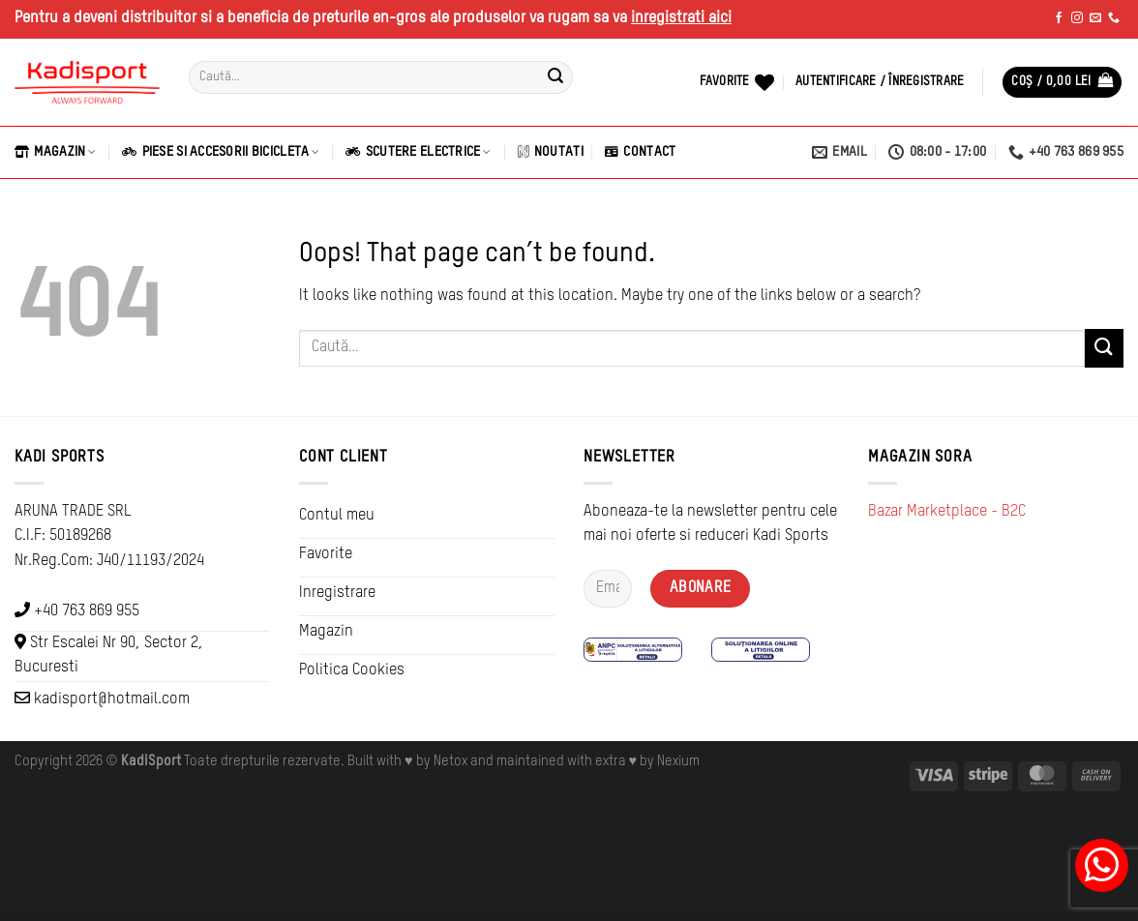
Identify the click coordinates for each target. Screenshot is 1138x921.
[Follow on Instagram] (1077, 18)
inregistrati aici (681, 18)
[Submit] (555, 77)
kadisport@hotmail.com (112, 699)
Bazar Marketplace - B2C (947, 512)
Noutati (551, 152)
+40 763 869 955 (86, 611)
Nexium (678, 761)
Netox (450, 761)
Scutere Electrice (418, 152)
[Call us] (1114, 18)
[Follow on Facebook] (1058, 18)
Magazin (55, 152)
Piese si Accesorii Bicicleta (220, 152)
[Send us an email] (1095, 18)
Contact (640, 152)
